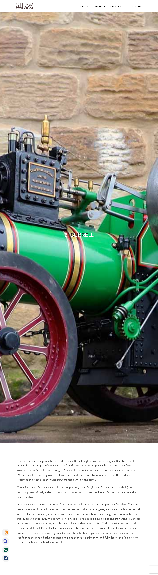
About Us (100, 6)
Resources (116, 6)
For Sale (85, 6)
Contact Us (134, 6)
